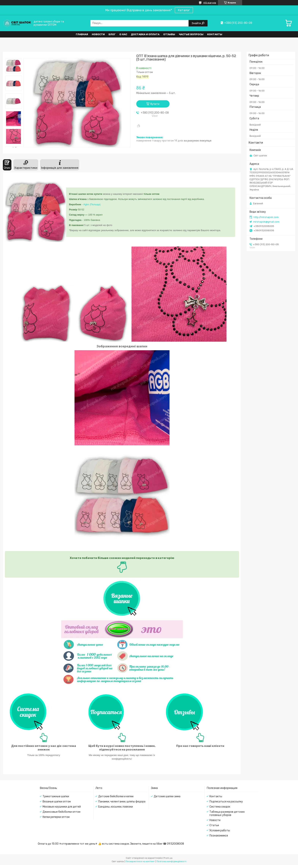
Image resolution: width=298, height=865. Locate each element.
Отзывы (169, 34)
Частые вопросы (191, 34)
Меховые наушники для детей (62, 806)
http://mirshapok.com (266, 217)
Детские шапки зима (167, 796)
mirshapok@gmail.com (266, 221)
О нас (123, 34)
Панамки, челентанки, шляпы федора (121, 801)
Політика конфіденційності (171, 861)
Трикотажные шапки (56, 796)
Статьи (214, 825)
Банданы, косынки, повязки (115, 806)
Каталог (184, 10)
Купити (154, 104)
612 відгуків (209, 2)
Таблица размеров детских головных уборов (227, 813)
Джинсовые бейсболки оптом (61, 811)
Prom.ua (167, 858)
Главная (82, 34)
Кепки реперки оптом (56, 817)
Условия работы (219, 830)
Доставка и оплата (145, 34)
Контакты (214, 34)
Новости (98, 34)
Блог (112, 34)
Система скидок (219, 806)
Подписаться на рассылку (226, 801)
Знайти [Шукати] (197, 23)
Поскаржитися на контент (140, 861)
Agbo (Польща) (92, 204)
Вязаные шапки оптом (57, 801)
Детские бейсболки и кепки (115, 796)
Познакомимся (218, 835)
